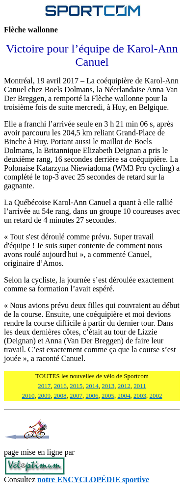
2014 (92, 385)
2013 (108, 385)
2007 (76, 395)
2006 (92, 395)
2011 (139, 385)
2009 (44, 395)
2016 (60, 385)
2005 (108, 395)
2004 (124, 395)
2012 (124, 385)
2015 (76, 385)
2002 (156, 395)
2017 (44, 385)
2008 (60, 395)
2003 (139, 395)
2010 (28, 395)
